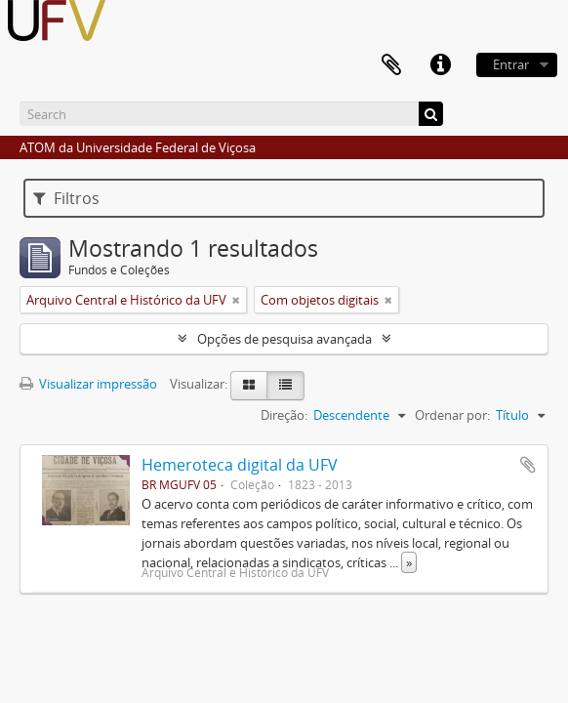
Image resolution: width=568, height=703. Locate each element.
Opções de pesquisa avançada (284, 339)
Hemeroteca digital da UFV (240, 465)
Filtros (66, 198)
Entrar (511, 64)
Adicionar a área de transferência (528, 465)
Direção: (284, 415)
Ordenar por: (452, 415)
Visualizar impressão (88, 384)
